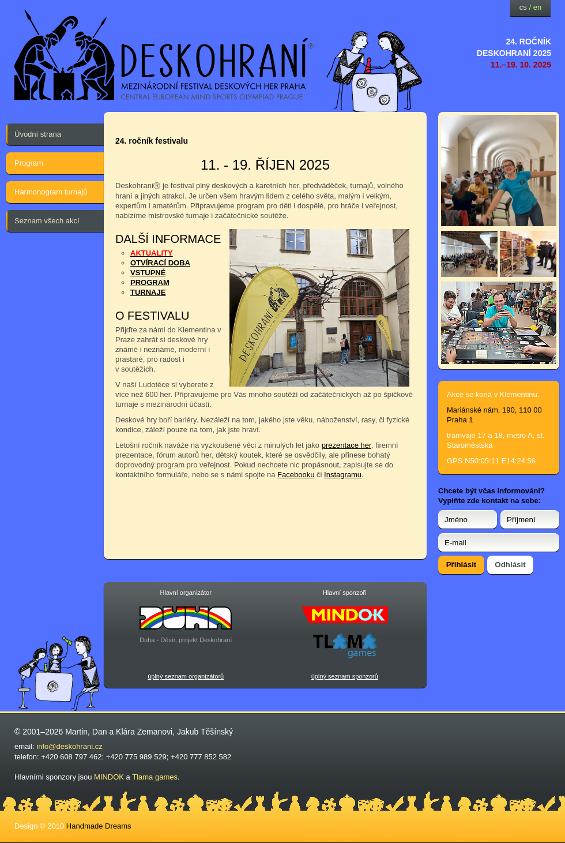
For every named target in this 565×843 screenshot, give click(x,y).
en (537, 7)
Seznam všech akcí (47, 220)
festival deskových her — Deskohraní (164, 55)
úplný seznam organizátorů (186, 676)
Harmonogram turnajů (50, 192)
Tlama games (155, 777)
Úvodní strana (37, 134)
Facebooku (295, 474)
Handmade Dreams (98, 826)
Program (28, 163)
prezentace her (346, 445)
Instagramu (342, 474)
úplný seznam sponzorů (344, 676)
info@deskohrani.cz (69, 746)
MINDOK (109, 777)
